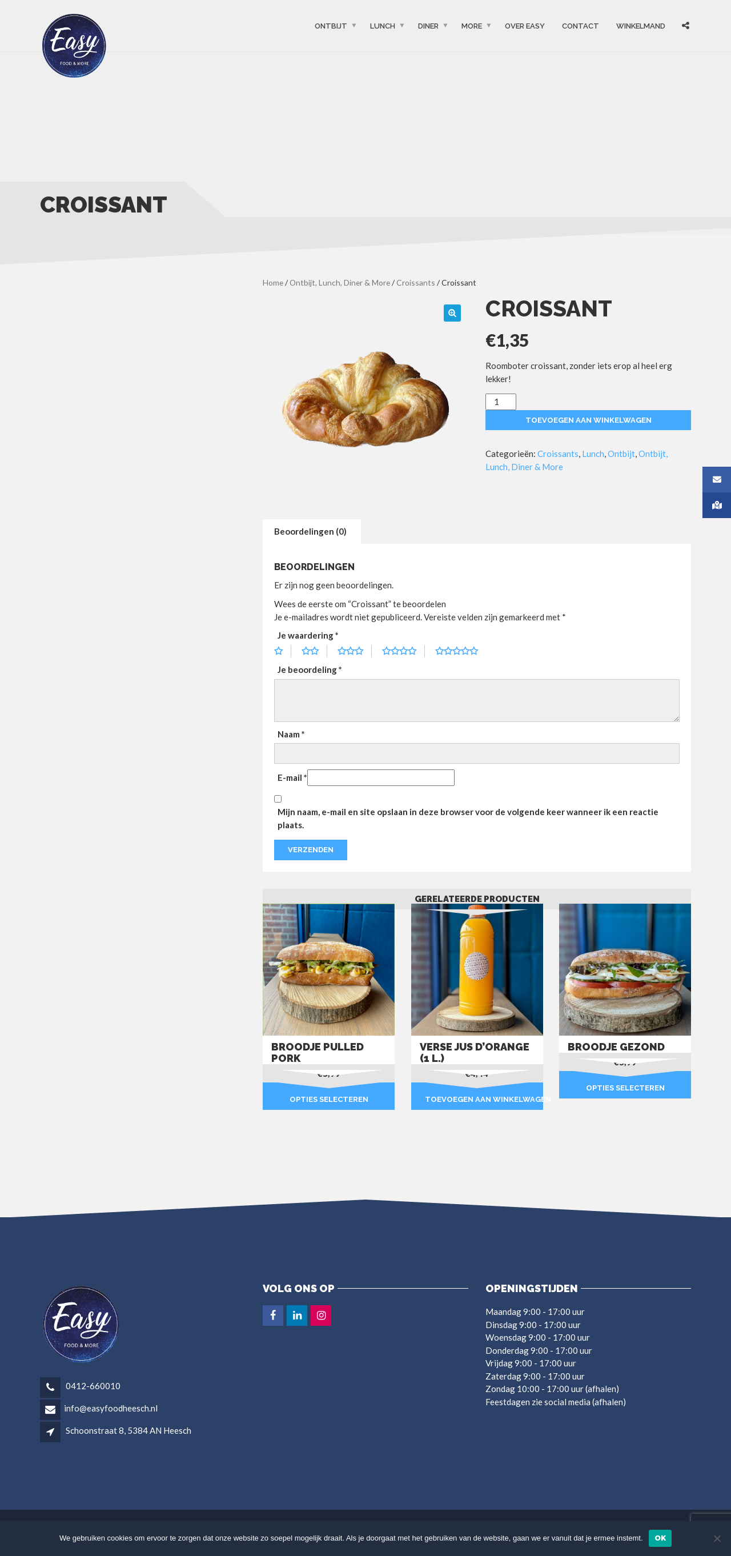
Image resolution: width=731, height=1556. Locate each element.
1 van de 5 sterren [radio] (282, 651)
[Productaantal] (500, 402)
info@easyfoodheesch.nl (111, 1408)
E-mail (292, 777)
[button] (452, 313)
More (471, 26)
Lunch (382, 26)
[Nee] (716, 1538)
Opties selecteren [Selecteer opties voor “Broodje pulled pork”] (329, 1099)
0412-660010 (92, 1386)
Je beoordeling (310, 669)
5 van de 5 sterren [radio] (461, 651)
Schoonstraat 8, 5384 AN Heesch (128, 1430)
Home (273, 282)
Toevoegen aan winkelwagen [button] (484, 1099)
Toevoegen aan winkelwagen (588, 420)
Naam (291, 734)
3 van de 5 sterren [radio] (355, 651)
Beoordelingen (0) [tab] (310, 531)
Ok (660, 1538)
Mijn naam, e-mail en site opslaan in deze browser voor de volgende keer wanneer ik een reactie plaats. (468, 818)
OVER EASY (525, 26)
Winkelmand (640, 26)
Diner (428, 26)
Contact (580, 26)
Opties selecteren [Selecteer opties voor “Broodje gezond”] (625, 1088)
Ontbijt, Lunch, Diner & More (340, 282)
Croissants (415, 282)
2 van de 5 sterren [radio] (314, 651)
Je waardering (308, 635)
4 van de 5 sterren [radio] (403, 651)
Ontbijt (331, 26)
